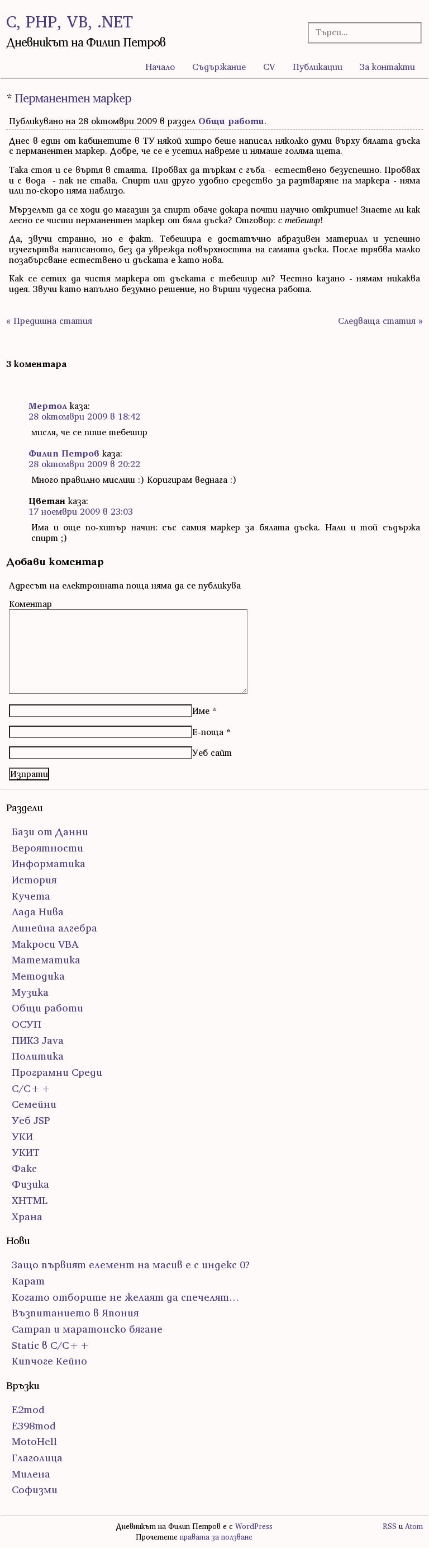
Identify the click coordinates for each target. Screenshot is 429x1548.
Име (200, 710)
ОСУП (26, 1024)
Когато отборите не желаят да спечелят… (125, 1297)
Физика (30, 1184)
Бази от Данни (50, 831)
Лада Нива (38, 911)
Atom (414, 1526)
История (34, 879)
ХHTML (29, 1200)
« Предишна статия (49, 320)
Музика (30, 992)
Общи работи (231, 120)
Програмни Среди (57, 1072)
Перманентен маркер (73, 98)
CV (269, 66)
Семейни (34, 1104)
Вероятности (47, 847)
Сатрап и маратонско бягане (87, 1329)
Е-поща (207, 731)
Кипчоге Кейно (49, 1360)
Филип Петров (63, 453)
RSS (390, 1526)
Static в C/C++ (51, 1345)
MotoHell (34, 1441)
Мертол (47, 405)
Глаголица (37, 1457)
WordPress (254, 1526)
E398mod (34, 1425)
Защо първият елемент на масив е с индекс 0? (131, 1264)
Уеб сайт (212, 752)
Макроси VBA (45, 944)
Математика (46, 959)
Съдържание (219, 66)
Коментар (30, 603)
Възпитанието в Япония (75, 1312)
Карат (28, 1280)
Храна (27, 1216)
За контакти (387, 66)
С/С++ (31, 1088)
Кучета (31, 896)
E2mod (28, 1409)
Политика (38, 1056)
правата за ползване (216, 1537)
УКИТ (26, 1152)
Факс (24, 1168)
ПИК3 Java (38, 1040)
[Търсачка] (360, 32)
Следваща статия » (380, 320)
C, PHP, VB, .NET (69, 21)
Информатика (48, 863)
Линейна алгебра (54, 927)
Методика (38, 976)
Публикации (317, 66)
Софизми (35, 1489)
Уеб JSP (31, 1120)
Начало (160, 66)
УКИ (22, 1136)
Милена (31, 1473)
